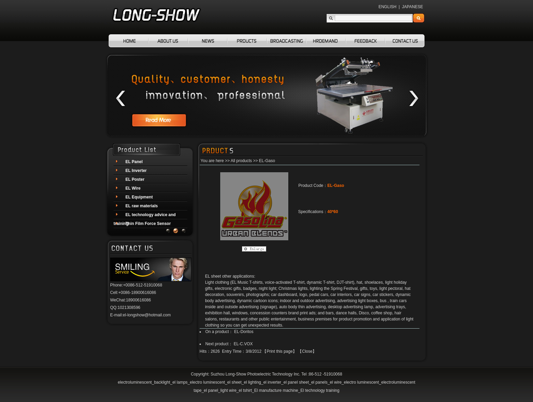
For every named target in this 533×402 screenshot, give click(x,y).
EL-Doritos (244, 331)
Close (307, 351)
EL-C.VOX (243, 344)
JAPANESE (412, 6)
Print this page (279, 351)
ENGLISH (387, 6)
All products (241, 160)
